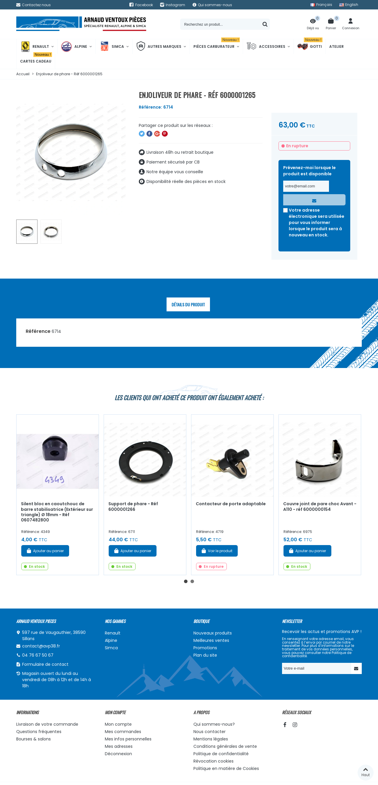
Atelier (336, 46)
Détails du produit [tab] (188, 304)
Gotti (309, 46)
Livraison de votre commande (47, 724)
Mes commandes (123, 732)
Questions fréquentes (38, 732)
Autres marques (158, 46)
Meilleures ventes (211, 640)
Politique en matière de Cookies (226, 768)
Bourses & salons (33, 739)
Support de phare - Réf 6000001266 (133, 506)
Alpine (74, 46)
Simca (111, 46)
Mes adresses (119, 746)
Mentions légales (210, 739)
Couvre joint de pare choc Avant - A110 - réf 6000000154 (319, 506)
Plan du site (205, 655)
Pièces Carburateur (216, 44)
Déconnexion (118, 754)
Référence (38, 331)
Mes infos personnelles (128, 739)
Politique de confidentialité (221, 754)
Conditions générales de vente (225, 746)
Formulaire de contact (45, 664)
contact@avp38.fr (41, 646)
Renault (34, 46)
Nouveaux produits (212, 633)
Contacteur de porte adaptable (231, 503)
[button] (186, 581)
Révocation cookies (213, 761)
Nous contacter (209, 732)
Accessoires (266, 46)
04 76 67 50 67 (37, 655)
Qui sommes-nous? (214, 724)
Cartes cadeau (36, 59)
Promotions (205, 648)
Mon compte (118, 724)
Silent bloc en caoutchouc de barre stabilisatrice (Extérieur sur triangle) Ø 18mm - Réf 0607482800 (57, 512)
